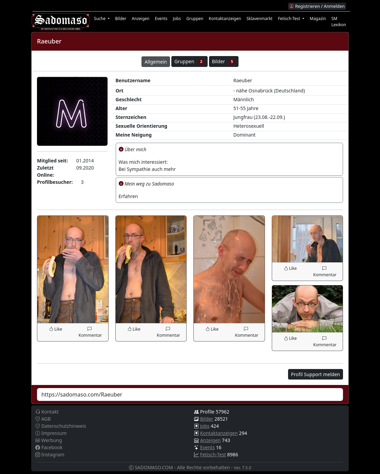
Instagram (49, 454)
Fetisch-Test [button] (289, 18)
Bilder (120, 18)
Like (55, 329)
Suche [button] (100, 18)
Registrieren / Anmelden (316, 6)
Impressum (51, 433)
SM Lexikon (338, 22)
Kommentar (89, 332)
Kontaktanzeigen (225, 18)
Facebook (48, 447)
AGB (43, 419)
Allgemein (156, 61)
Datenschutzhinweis (60, 426)
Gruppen (194, 18)
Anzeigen (140, 18)
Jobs (177, 18)
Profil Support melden (315, 374)
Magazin (318, 18)
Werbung (48, 440)
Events (161, 18)
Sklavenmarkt (259, 18)
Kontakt (47, 411)
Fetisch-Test (213, 454)
